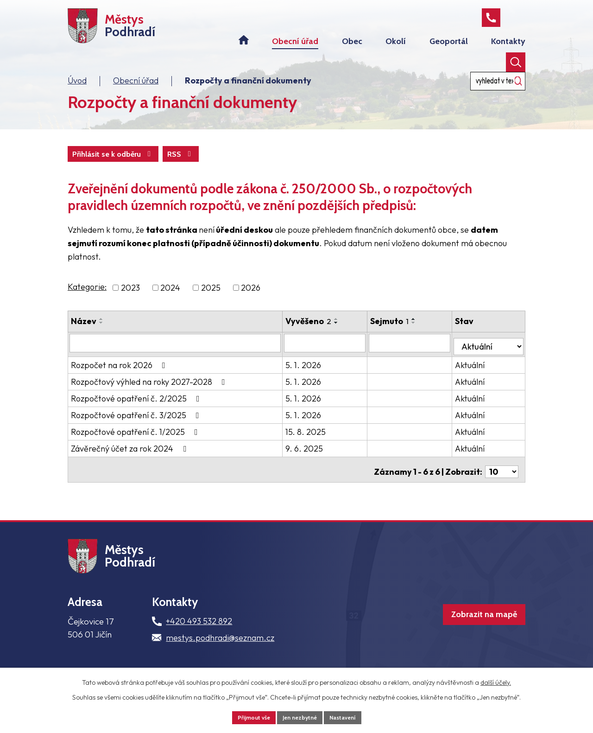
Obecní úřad (135, 89)
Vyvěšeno (319, 332)
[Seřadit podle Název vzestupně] (101, 330)
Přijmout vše (247, 716)
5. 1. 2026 (314, 372)
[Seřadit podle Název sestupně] (101, 334)
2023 (130, 298)
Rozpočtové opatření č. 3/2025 (137, 422)
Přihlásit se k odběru (162, 164)
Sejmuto (401, 332)
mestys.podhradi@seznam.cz (220, 649)
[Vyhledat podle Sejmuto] (418, 354)
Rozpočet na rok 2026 (120, 372)
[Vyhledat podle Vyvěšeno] (336, 354)
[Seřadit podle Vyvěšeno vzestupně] (347, 330)
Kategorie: (87, 298)
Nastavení (349, 716)
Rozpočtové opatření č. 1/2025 (136, 439)
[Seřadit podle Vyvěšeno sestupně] (347, 334)
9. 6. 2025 (315, 456)
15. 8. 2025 (316, 439)
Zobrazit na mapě (468, 633)
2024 (170, 298)
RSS (88, 164)
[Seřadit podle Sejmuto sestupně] (426, 334)
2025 (211, 298)
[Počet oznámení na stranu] (501, 475)
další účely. (495, 680)
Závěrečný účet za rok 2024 (130, 456)
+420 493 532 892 (199, 633)
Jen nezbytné (300, 716)
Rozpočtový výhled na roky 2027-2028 (150, 389)
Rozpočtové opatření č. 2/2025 (137, 406)
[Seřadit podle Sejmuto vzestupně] (426, 330)
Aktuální (476, 372)
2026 (250, 298)
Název (83, 332)
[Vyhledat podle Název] (180, 354)
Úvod (77, 89)
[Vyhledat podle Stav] (492, 353)
